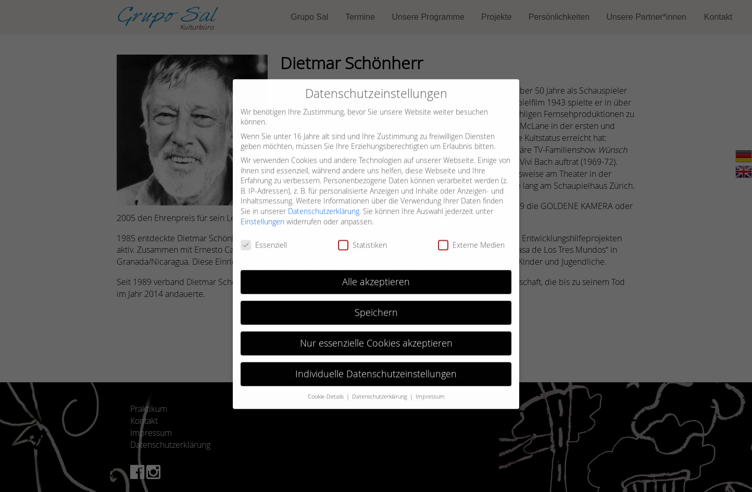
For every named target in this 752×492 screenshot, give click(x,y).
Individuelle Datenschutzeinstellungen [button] (376, 367)
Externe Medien (471, 239)
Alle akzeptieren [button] (376, 276)
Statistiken (362, 239)
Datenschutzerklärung (323, 205)
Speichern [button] (376, 307)
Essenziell (264, 239)
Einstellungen (262, 215)
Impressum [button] (430, 390)
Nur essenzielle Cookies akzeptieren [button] (376, 337)
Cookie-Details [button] (326, 390)
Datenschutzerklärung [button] (380, 390)
